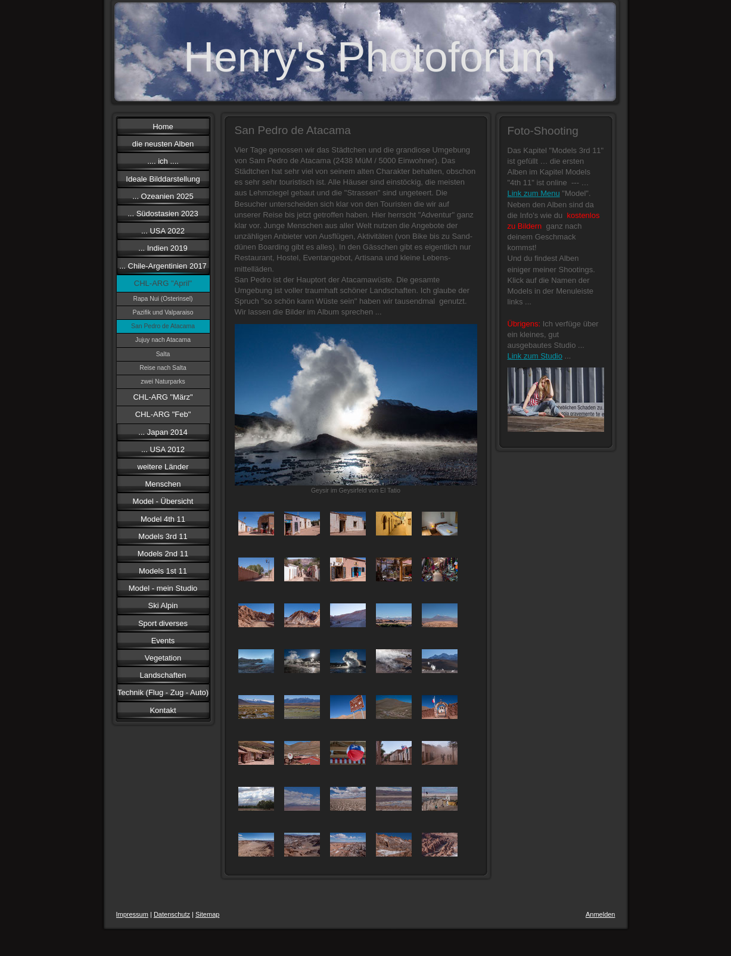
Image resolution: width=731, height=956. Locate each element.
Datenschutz (172, 914)
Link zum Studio (535, 355)
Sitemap (207, 914)
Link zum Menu (534, 193)
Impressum (132, 914)
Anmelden (600, 914)
